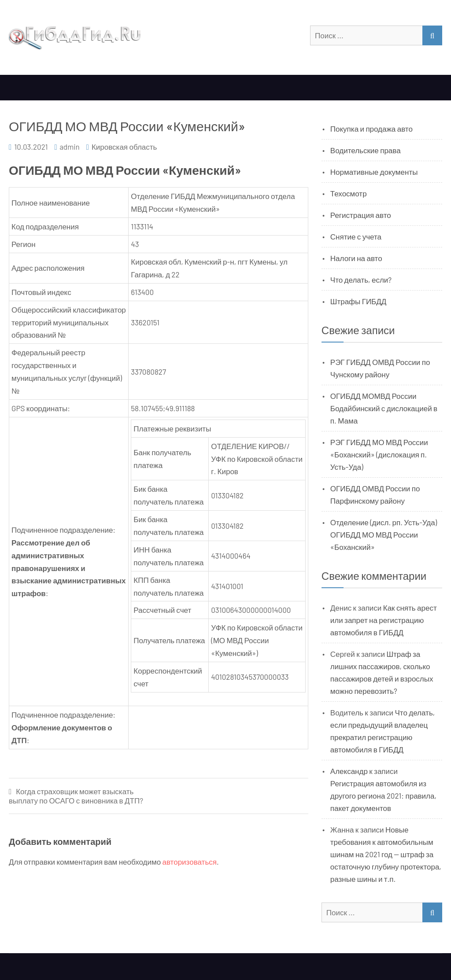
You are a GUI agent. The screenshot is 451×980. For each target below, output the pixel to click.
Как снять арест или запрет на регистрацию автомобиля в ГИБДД (383, 620)
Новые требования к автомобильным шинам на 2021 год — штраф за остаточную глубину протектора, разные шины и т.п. (385, 854)
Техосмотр (348, 193)
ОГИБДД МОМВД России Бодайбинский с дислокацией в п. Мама (383, 408)
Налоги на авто (356, 258)
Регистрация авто (360, 214)
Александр (349, 770)
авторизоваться (190, 861)
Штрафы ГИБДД (358, 301)
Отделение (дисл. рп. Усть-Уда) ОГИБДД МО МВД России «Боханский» (383, 534)
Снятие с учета (355, 236)
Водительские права (365, 150)
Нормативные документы (374, 171)
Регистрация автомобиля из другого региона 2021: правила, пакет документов (383, 795)
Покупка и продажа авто (371, 128)
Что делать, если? (361, 279)
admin (69, 146)
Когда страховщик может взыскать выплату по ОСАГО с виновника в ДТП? (76, 795)
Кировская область (124, 146)
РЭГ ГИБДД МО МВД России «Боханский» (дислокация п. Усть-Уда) (379, 454)
